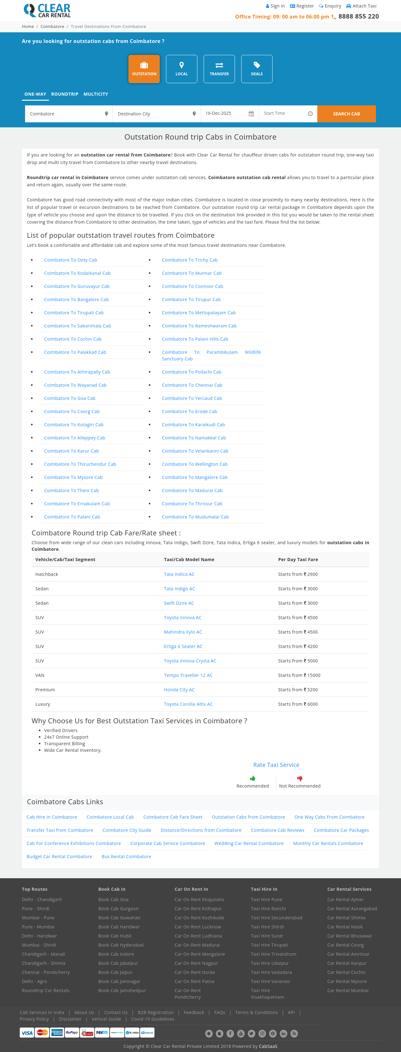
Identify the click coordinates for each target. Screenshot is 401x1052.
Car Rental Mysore (347, 981)
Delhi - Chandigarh (42, 899)
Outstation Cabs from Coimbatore (248, 817)
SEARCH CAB (346, 114)
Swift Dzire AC (179, 603)
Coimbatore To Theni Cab (71, 490)
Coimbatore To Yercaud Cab (192, 398)
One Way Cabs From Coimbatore (329, 817)
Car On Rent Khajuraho (200, 899)
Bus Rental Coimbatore (126, 856)
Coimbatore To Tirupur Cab (191, 299)
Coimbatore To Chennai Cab (192, 385)
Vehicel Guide (106, 1019)
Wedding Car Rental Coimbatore (249, 843)
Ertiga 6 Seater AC (183, 646)
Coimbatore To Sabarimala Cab (77, 326)
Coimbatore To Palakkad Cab (75, 352)
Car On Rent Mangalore (200, 954)
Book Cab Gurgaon (118, 908)
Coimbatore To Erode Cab (189, 411)
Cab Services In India (42, 1012)
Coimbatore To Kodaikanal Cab (77, 273)
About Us (84, 1012)
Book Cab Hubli (115, 936)
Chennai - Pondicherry (46, 972)
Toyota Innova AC (183, 617)
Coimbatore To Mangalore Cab (195, 477)
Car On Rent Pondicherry (188, 993)
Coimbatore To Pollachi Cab (191, 372)
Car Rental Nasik (345, 927)
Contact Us (116, 1012)
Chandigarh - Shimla (43, 963)
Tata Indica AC (179, 574)
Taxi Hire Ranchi (268, 908)
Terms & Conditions (256, 1012)
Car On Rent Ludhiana (198, 936)
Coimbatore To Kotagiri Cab (74, 425)
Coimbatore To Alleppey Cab (74, 438)
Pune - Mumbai (38, 927)
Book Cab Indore (116, 954)
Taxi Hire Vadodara (271, 972)
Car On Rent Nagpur (196, 963)
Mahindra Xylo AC (183, 632)
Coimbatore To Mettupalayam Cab (199, 313)
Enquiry (330, 6)
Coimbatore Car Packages (341, 830)
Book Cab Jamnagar (119, 981)
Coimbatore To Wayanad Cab (75, 385)
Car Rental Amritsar (348, 954)
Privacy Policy (34, 1019)
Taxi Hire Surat (267, 936)
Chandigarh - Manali (43, 954)
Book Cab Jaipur (115, 972)
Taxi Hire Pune (266, 899)
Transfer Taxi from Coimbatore (60, 830)
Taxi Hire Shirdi (267, 927)
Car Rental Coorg (345, 945)
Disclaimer (70, 1019)
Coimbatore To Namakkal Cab (194, 438)
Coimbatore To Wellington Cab (195, 464)
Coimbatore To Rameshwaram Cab (199, 326)
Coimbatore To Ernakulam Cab (77, 504)
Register (302, 6)
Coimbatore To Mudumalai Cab (195, 517)
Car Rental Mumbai (348, 990)
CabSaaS (268, 1046)
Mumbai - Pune (38, 918)
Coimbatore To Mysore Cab (73, 477)
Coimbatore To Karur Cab (71, 451)
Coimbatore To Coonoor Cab (192, 286)
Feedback (194, 1012)
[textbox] (68, 114)
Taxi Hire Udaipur (270, 963)
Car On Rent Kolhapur (198, 908)
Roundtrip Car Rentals (46, 990)
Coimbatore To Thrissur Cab (192, 504)
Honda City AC (179, 690)
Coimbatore (53, 26)
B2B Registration (156, 1012)
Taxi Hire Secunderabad (276, 918)
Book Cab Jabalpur (118, 963)
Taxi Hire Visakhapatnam (267, 993)
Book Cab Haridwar (119, 927)
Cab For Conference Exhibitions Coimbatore (74, 843)
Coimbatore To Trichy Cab (190, 260)
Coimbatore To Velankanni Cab (195, 451)
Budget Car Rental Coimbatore (59, 856)
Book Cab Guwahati (119, 918)
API (291, 1012)
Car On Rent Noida (195, 972)
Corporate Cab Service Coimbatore (167, 843)
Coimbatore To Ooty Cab (70, 260)
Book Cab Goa (113, 899)
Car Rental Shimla (346, 918)
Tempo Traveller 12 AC (188, 675)
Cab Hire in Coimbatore (52, 817)
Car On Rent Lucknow (198, 927)
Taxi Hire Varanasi (270, 981)
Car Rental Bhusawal (349, 936)
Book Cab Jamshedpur (122, 990)
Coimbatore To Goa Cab (70, 398)
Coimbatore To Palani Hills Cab (195, 339)
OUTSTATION (144, 69)
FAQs (219, 1012)
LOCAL (181, 69)
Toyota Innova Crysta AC (190, 661)
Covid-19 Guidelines (152, 1019)
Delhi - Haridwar (39, 936)
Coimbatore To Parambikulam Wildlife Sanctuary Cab (211, 355)
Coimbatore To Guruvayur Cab (77, 286)
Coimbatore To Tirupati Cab (74, 313)
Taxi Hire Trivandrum (273, 954)
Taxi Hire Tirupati (269, 945)
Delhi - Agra (34, 981)
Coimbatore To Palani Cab (72, 517)
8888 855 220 (358, 16)
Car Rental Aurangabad (352, 908)
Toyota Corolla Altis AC (188, 704)
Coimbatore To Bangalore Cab (76, 299)
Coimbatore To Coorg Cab (72, 411)
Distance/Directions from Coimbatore (201, 830)
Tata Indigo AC (179, 589)
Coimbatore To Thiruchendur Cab (80, 464)
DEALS (257, 69)
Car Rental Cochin (346, 972)
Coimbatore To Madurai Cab (192, 490)
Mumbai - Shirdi (39, 945)
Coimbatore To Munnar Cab (192, 273)
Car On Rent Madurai (197, 945)
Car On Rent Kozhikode (200, 918)
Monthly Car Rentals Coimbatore (328, 843)
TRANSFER (219, 69)
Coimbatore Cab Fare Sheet (173, 817)
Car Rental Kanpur (347, 963)
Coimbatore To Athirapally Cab (77, 372)
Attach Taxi (361, 6)
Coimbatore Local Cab (110, 817)
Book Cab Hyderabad (121, 945)
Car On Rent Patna (195, 981)
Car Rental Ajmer (345, 899)
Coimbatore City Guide (127, 830)
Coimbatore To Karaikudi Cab (193, 425)
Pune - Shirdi (35, 908)
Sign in (275, 6)
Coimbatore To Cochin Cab (73, 339)
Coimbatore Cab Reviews (278, 830)
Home (28, 26)
